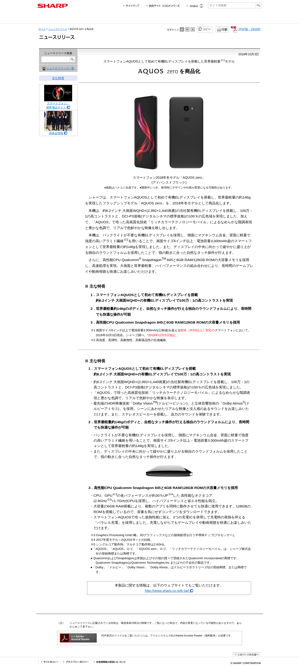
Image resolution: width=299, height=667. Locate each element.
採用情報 (198, 18)
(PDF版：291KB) (245, 29)
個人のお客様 (79, 18)
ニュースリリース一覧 (60, 68)
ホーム (42, 29)
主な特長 (58, 78)
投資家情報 (154, 18)
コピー (205, 29)
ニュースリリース (221, 18)
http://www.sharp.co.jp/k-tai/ (169, 591)
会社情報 (47, 18)
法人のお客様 (121, 18)
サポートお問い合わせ (249, 18)
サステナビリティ (177, 18)
